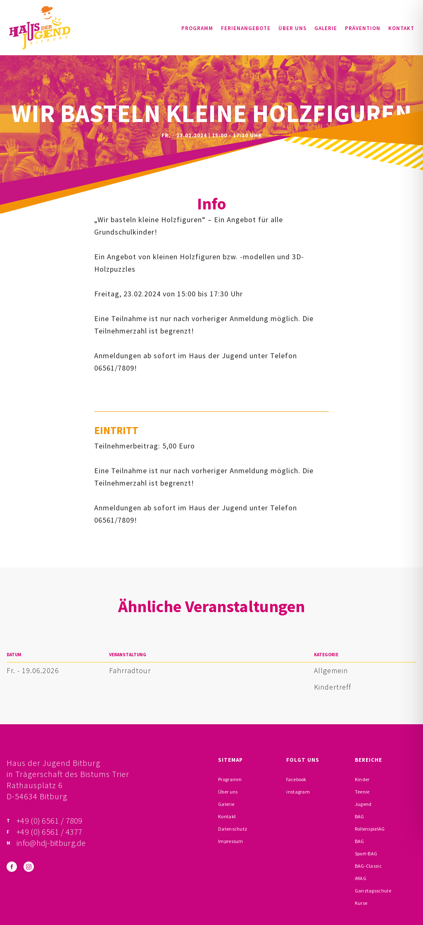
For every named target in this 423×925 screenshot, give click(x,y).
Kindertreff (332, 687)
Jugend (363, 804)
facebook (296, 779)
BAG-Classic (368, 866)
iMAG (360, 878)
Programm (197, 28)
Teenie (362, 792)
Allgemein (331, 670)
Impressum (230, 841)
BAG (359, 816)
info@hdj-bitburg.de (51, 843)
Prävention (362, 28)
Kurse (361, 903)
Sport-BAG (366, 853)
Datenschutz (232, 829)
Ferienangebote (246, 28)
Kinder (362, 779)
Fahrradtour (130, 670)
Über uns (292, 28)
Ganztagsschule (373, 890)
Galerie (325, 28)
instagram (298, 792)
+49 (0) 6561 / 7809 (50, 820)
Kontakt (401, 28)
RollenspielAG (370, 829)
